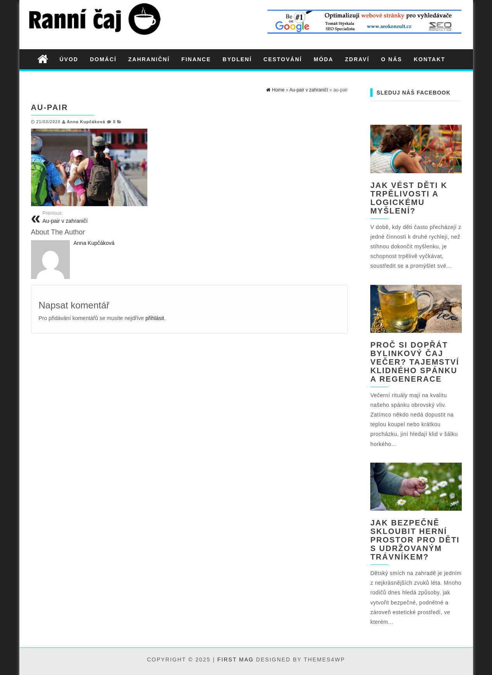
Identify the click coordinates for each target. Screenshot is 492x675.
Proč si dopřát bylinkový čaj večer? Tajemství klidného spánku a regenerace (414, 362)
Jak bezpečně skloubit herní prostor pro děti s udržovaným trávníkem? (415, 539)
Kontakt (429, 59)
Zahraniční (149, 59)
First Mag (236, 659)
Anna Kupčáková (86, 121)
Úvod (69, 59)
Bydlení (237, 59)
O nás (391, 59)
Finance (196, 59)
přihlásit (154, 318)
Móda (323, 59)
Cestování (283, 59)
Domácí (103, 59)
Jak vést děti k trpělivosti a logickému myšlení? (408, 198)
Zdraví (357, 59)
